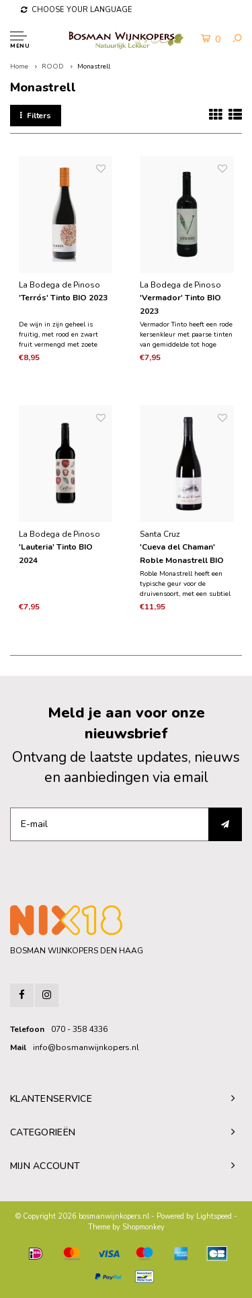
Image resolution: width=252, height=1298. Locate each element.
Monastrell (93, 66)
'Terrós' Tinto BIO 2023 (63, 297)
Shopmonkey (143, 1227)
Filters (35, 115)
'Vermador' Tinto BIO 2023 (180, 304)
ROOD (53, 66)
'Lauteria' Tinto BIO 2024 (56, 554)
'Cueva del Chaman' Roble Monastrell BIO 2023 (182, 554)
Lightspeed (214, 1216)
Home (19, 66)
